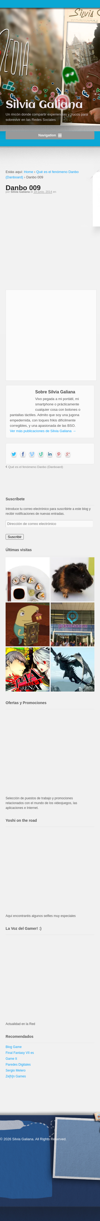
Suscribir (15, 537)
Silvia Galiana (44, 105)
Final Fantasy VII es (20, 1053)
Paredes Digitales (18, 1064)
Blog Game (14, 1047)
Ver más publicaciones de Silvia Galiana (43, 431)
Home (28, 172)
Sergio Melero (16, 1070)
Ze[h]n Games (16, 1076)
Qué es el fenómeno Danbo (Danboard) (35, 467)
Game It (11, 1059)
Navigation (47, 135)
